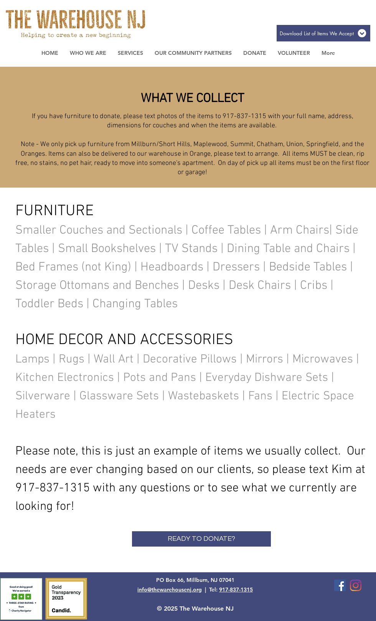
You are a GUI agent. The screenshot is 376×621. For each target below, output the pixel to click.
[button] (88, 53)
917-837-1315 (236, 589)
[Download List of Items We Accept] (323, 33)
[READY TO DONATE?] (201, 539)
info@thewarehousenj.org (169, 589)
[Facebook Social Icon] (340, 585)
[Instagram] (355, 585)
